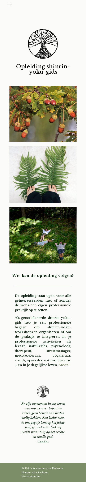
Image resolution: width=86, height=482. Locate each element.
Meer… (64, 365)
